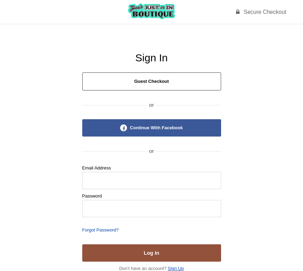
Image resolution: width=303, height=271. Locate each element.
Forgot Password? (100, 230)
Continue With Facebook (151, 127)
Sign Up (176, 268)
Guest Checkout (151, 81)
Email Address (96, 168)
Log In (151, 253)
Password (92, 196)
